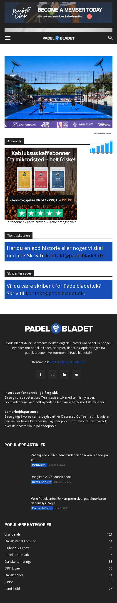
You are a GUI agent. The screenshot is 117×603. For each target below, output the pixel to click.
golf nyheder (44, 402)
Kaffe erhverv (36, 222)
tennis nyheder (83, 397)
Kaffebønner (15, 222)
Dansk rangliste (41, 481)
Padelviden (38, 464)
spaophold (48, 426)
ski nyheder (96, 402)
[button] (7, 38)
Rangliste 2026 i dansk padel (51, 477)
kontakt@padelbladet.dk (75, 255)
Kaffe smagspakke (62, 222)
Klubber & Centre (42, 508)
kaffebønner (39, 421)
